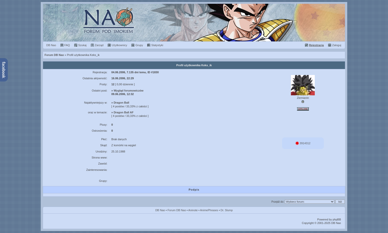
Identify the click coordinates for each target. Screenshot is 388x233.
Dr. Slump (227, 210)
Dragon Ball (121, 102)
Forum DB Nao (177, 210)
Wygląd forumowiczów (128, 90)
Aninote (193, 210)
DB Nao (160, 210)
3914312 (303, 143)
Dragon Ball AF (124, 112)
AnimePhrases (209, 210)
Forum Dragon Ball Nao (194, 22)
